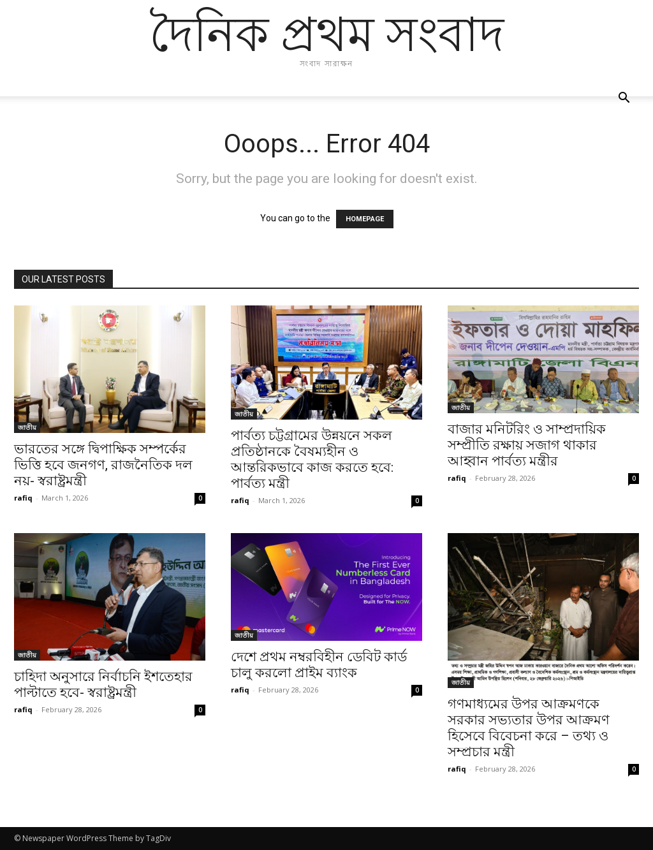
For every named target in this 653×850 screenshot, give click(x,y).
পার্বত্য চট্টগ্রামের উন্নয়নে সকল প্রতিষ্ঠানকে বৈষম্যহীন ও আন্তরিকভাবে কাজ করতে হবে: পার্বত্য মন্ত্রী (312, 459)
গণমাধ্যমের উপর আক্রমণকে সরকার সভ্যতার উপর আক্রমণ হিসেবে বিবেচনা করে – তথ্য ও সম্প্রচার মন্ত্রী (529, 727)
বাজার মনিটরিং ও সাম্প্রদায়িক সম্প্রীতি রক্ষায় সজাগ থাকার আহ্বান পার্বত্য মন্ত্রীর (527, 445)
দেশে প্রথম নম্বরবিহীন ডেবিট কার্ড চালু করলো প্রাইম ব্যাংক (319, 664)
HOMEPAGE (365, 219)
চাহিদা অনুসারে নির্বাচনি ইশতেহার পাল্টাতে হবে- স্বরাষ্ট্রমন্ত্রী (103, 684)
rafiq (23, 497)
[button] (623, 99)
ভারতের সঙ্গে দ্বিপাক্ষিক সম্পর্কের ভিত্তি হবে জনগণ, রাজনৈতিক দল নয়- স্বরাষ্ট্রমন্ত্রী (103, 464)
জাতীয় (27, 427)
